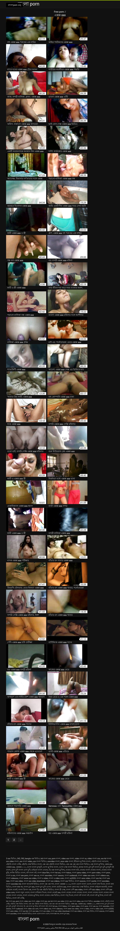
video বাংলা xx (81, 858)
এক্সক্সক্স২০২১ (21, 867)
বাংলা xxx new (33, 911)
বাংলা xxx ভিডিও (67, 881)
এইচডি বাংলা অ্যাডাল (99, 861)
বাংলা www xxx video (27, 878)
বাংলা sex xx (34, 875)
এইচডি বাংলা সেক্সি (13, 864)
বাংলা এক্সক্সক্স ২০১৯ (63, 884)
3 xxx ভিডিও (11, 858)
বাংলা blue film (43, 873)
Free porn (59, 11)
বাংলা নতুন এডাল (23, 892)
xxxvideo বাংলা (53, 861)
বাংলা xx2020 (70, 878)
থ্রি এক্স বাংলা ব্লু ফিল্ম (57, 870)
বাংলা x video (42, 878)
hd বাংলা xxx (46, 858)
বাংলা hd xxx (55, 873)
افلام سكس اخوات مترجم (74, 928)
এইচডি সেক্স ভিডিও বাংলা (32, 864)
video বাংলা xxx (93, 858)
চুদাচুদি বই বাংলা (17, 906)
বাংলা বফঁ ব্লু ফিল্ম (96, 895)
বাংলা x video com (56, 878)
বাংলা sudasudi (71, 875)
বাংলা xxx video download (34, 881)
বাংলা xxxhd (91, 881)
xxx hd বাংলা (106, 858)
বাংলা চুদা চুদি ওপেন (43, 887)
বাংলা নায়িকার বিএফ (38, 892)
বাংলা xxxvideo (103, 881)
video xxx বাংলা (67, 858)
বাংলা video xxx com (86, 875)
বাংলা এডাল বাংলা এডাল (81, 884)
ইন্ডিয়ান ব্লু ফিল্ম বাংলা (82, 861)
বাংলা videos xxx (102, 875)
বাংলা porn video (94, 873)
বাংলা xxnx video (83, 878)
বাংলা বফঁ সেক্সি (18, 898)
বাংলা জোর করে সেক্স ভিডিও (78, 887)
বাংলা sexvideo (46, 875)
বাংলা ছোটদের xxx (59, 887)
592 (22, 858)
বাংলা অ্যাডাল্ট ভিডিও (30, 884)
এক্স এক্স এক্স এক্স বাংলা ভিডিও (78, 864)
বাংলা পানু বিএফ (66, 895)
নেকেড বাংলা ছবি (72, 870)
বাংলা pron (105, 873)
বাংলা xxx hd (96, 878)
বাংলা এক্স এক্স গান (47, 884)
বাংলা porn (41, 928)
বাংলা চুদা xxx (29, 887)
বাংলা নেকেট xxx (53, 892)
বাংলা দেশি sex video (74, 889)
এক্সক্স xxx (108, 864)
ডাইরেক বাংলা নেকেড (39, 870)
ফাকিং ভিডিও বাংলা (17, 873)
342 (18, 858)
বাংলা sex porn (22, 875)
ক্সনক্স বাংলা (83, 867)
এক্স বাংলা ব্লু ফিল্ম (97, 864)
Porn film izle (60, 928)
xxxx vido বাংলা (66, 861)
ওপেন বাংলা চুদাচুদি (34, 867)
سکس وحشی (50, 928)
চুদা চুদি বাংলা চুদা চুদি (97, 867)
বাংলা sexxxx (58, 875)
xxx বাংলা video (26, 861)
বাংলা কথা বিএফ (98, 884)
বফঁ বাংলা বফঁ (31, 873)
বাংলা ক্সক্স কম (17, 887)
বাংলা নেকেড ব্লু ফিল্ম (31, 895)
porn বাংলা (56, 858)
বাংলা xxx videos (53, 881)
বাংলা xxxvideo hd (13, 884)
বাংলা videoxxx (12, 878)
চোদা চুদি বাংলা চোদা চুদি (21, 870)
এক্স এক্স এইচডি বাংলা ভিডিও (54, 864)
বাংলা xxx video (16, 881)
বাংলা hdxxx (66, 873)
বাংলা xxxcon (80, 881)
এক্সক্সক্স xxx (10, 867)
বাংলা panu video (79, 873)
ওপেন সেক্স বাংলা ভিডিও (68, 867)
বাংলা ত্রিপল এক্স (24, 889)
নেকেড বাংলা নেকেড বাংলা (90, 870)
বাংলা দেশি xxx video (91, 889)
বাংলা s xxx (10, 875)
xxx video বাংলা (12, 861)
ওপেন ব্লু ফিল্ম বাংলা (50, 867)
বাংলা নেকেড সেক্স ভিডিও (50, 895)
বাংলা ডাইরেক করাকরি (98, 887)
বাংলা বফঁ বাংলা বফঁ (81, 895)
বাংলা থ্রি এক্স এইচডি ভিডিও (43, 889)
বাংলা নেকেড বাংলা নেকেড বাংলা (74, 892)
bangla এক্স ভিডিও (32, 858)
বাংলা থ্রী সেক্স (60, 889)
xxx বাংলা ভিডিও (40, 861)
